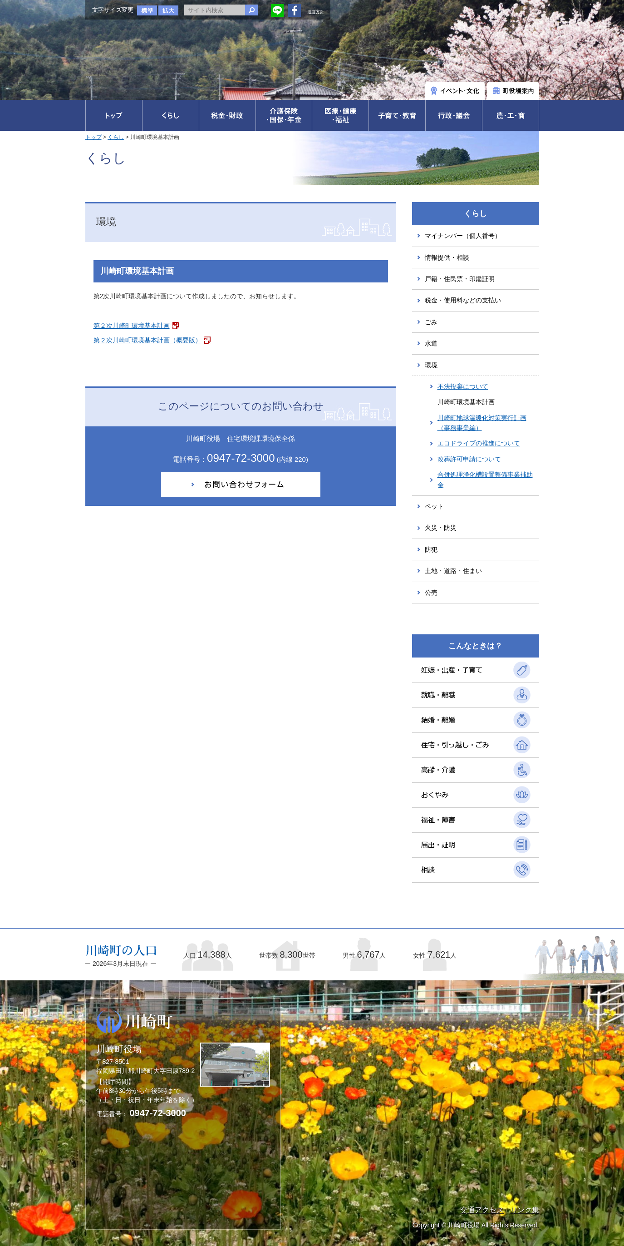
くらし (116, 137)
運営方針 (316, 12)
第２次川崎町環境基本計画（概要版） (147, 340)
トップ (93, 137)
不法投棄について (462, 386)
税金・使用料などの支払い (463, 300)
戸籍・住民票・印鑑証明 (460, 278)
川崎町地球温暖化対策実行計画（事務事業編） (481, 422)
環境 (431, 365)
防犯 (431, 549)
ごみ (431, 322)
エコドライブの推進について (478, 443)
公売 (431, 592)
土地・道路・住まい (453, 570)
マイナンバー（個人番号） (463, 235)
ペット (434, 506)
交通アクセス (482, 1210)
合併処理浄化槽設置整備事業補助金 (485, 479)
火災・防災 (441, 527)
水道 (431, 343)
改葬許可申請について (469, 459)
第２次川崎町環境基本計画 (131, 325)
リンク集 (524, 1210)
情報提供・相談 (447, 257)
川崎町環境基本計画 (466, 401)
